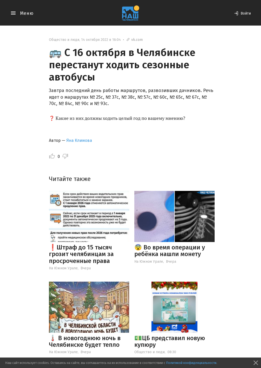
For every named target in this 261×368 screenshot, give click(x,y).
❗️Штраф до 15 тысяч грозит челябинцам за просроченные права (81, 254)
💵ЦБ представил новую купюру (169, 341)
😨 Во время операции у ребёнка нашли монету (169, 251)
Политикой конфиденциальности (191, 363)
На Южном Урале (63, 268)
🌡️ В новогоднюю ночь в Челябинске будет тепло (85, 341)
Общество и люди (64, 40)
